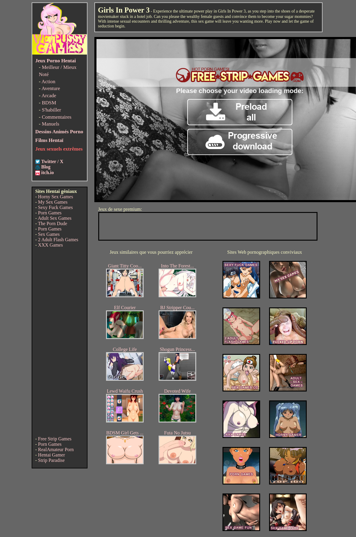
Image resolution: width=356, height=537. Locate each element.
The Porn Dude (52, 223)
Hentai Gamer (51, 454)
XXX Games (50, 244)
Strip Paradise (51, 460)
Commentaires (56, 117)
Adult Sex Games (54, 218)
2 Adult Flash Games (58, 239)
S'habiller (51, 110)
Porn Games (50, 212)
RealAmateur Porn (56, 449)
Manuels (50, 124)
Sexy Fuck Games (55, 207)
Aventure (51, 88)
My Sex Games (52, 202)
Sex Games (48, 234)
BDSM (49, 103)
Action (48, 81)
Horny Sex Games (55, 196)
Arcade (49, 95)
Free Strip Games (54, 438)
